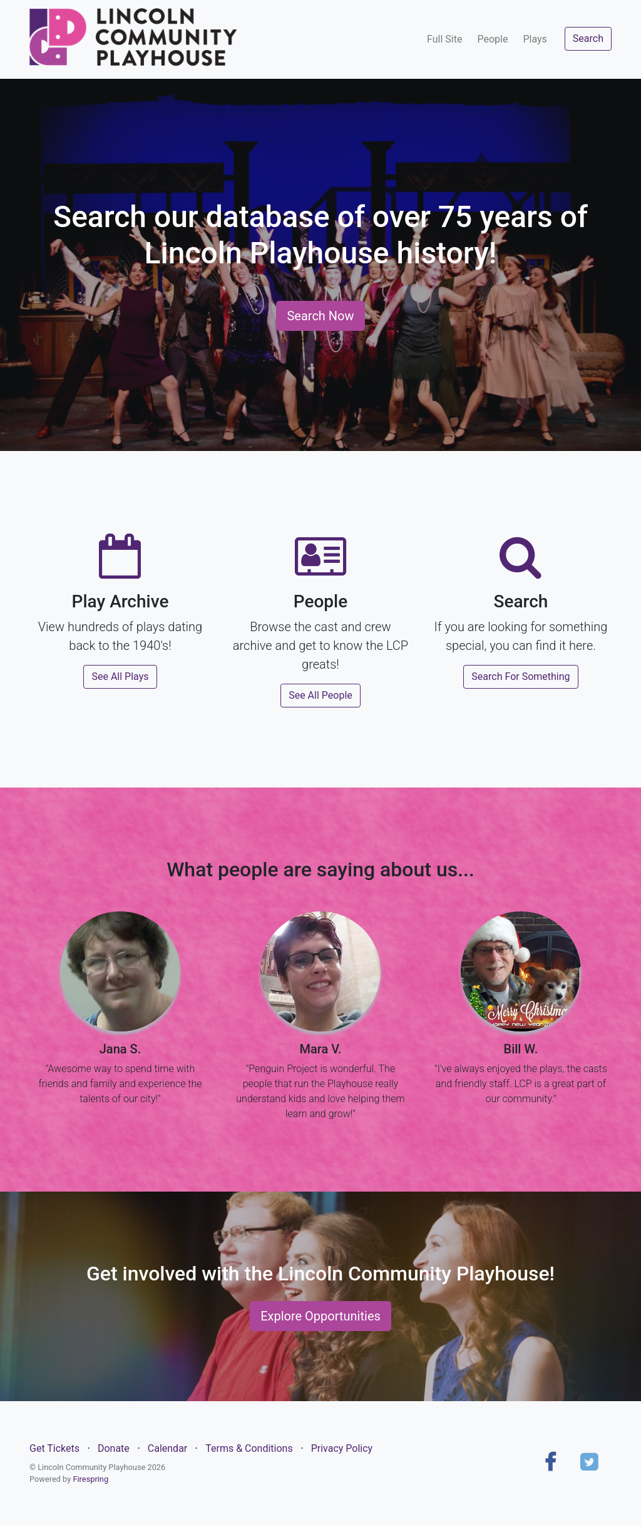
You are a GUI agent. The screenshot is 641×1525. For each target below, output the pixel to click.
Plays (534, 39)
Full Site (444, 39)
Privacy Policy (342, 1448)
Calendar (167, 1448)
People (492, 39)
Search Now (320, 315)
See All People (320, 695)
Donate (114, 1448)
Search (588, 38)
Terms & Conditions (249, 1448)
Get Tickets (54, 1448)
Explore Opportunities (320, 1316)
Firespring (90, 1479)
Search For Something (520, 676)
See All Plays (119, 676)
